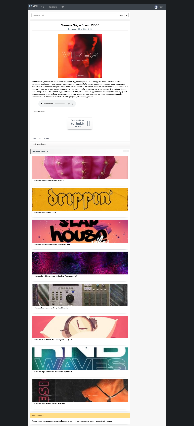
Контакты (57, 7)
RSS (67, 7)
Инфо (47, 7)
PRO (35, 7)
